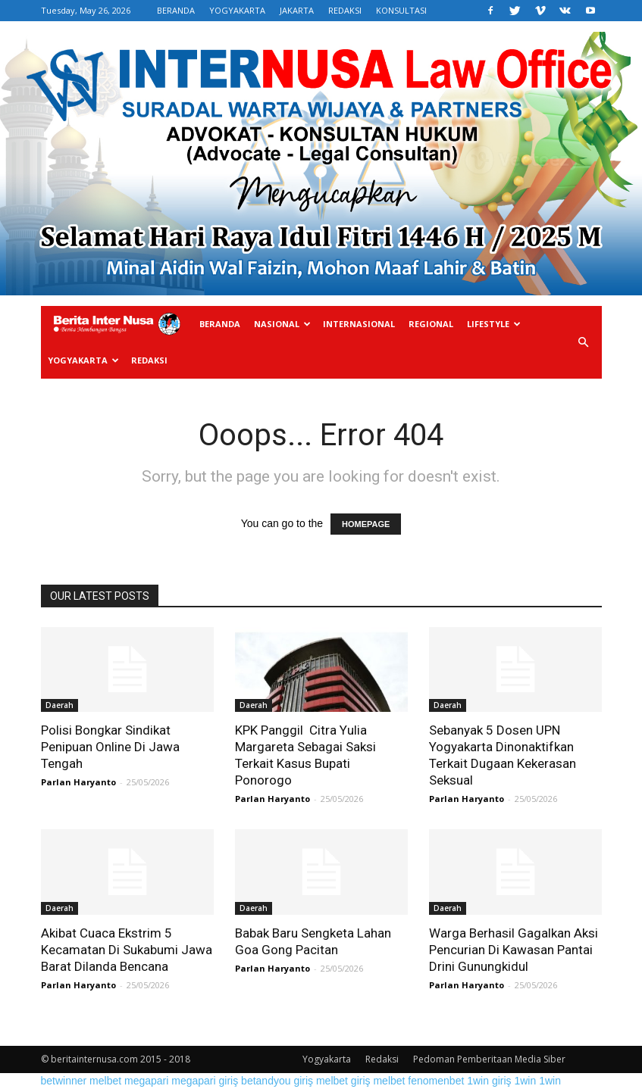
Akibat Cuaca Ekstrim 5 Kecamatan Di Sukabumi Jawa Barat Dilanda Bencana (126, 949)
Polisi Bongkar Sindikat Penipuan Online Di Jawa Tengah (110, 746)
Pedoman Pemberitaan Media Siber (489, 1059)
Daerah (59, 705)
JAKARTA (297, 10)
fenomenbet (436, 1081)
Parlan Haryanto (78, 782)
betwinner (64, 1081)
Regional (431, 323)
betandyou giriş (277, 1081)
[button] (583, 342)
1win (525, 1081)
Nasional (282, 323)
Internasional (359, 323)
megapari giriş (204, 1081)
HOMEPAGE (366, 524)
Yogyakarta (83, 360)
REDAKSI (345, 10)
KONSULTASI (401, 10)
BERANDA (176, 10)
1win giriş (489, 1081)
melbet (105, 1081)
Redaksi (149, 360)
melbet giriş (343, 1081)
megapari (146, 1081)
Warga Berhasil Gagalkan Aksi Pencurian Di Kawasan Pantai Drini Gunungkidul (513, 949)
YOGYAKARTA (237, 10)
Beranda (219, 323)
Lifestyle (494, 323)
